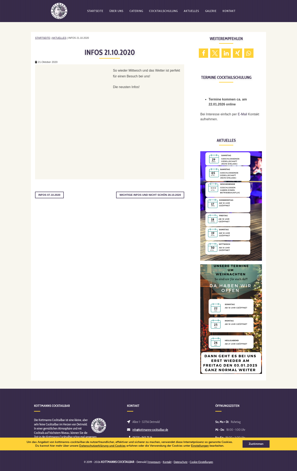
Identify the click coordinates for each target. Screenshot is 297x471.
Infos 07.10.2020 (49, 194)
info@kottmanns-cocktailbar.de (150, 430)
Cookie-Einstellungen (201, 462)
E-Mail (242, 114)
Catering (136, 13)
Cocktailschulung (163, 13)
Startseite (95, 13)
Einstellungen (200, 446)
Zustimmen (256, 444)
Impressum (154, 462)
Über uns (116, 13)
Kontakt (229, 13)
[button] (203, 53)
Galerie (211, 13)
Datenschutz (180, 462)
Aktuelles (191, 13)
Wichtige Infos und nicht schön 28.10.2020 (150, 194)
